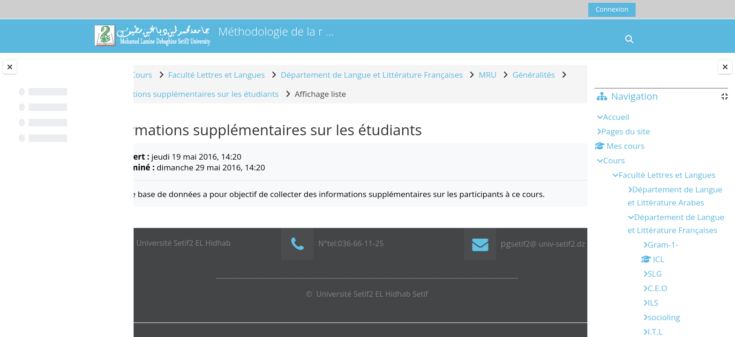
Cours (614, 160)
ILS (653, 302)
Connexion (611, 9)
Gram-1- (663, 244)
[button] (629, 39)
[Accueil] (151, 35)
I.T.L (655, 331)
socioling (664, 317)
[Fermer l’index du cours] (9, 66)
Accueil (616, 116)
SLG (655, 273)
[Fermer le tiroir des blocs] (725, 66)
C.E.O (658, 288)
